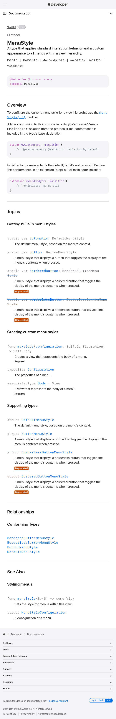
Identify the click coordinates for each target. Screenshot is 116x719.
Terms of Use (9, 714)
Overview (16, 105)
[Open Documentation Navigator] (4, 13)
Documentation (20, 13)
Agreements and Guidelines (52, 714)
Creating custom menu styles (32, 332)
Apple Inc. (27, 709)
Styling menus (19, 584)
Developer (16, 634)
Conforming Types (23, 524)
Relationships (20, 512)
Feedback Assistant (58, 701)
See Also (16, 571)
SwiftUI (11, 27)
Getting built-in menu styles (31, 224)
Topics (13, 211)
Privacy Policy (27, 714)
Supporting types (22, 405)
